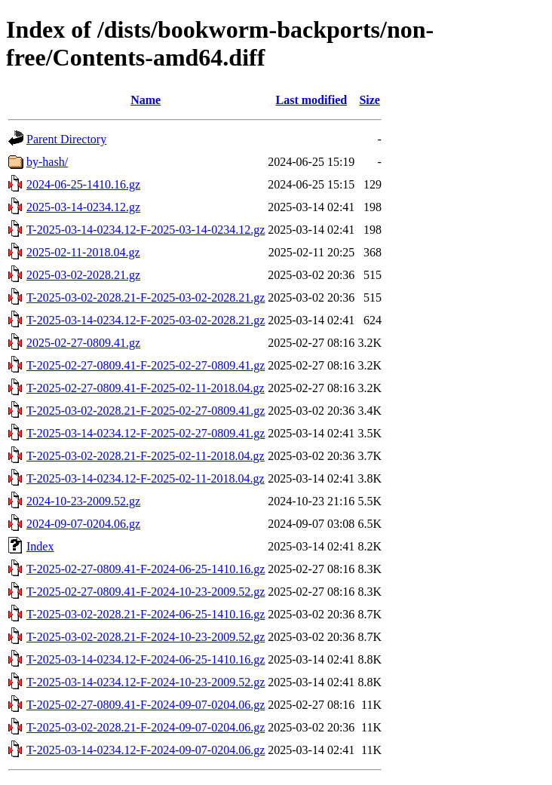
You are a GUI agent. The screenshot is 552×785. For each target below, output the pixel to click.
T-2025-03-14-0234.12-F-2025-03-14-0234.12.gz (145, 229)
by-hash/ (47, 161)
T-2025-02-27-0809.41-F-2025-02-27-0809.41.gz (145, 365)
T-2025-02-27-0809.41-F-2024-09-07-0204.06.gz (145, 704)
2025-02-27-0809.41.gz (83, 342)
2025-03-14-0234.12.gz (83, 207)
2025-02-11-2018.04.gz (83, 252)
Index (40, 546)
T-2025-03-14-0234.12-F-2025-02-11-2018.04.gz (145, 478)
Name (145, 100)
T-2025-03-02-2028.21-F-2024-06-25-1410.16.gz (145, 614)
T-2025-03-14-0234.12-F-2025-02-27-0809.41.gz (145, 433)
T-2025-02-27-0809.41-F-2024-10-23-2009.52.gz (145, 591)
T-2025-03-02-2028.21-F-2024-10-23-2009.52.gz (145, 636)
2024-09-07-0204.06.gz (83, 523)
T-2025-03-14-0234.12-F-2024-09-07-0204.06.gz (145, 750)
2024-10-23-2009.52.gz (83, 501)
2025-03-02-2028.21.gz (83, 274)
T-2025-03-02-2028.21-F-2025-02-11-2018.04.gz (145, 455)
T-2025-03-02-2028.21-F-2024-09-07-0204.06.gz (145, 727)
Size (369, 100)
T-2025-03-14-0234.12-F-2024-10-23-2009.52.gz (145, 682)
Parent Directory (66, 139)
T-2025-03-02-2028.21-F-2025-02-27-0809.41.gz (145, 410)
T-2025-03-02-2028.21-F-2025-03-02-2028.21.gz (145, 297)
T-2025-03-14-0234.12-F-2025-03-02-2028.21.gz (145, 320)
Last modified (311, 100)
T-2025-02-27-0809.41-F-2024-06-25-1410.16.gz (145, 569)
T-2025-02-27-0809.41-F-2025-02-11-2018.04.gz (145, 388)
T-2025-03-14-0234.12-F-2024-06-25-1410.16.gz (145, 659)
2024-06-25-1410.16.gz (83, 184)
